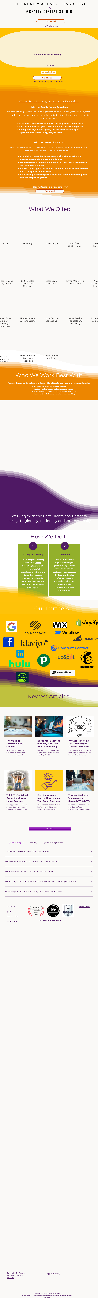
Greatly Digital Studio (49, 1293)
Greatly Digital (51, 142)
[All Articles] (50, 828)
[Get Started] (50, 21)
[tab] (15, 842)
